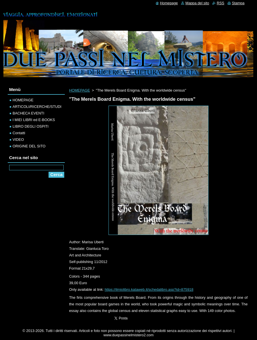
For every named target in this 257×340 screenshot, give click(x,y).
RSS (220, 3)
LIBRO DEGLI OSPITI (31, 126)
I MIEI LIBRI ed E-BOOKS (34, 120)
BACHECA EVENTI (28, 113)
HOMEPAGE (79, 90)
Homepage (169, 3)
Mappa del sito (197, 3)
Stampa (238, 3)
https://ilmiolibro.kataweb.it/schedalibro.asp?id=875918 (149, 289)
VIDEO (18, 139)
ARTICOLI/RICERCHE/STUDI (37, 106)
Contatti (19, 133)
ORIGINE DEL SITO (29, 146)
